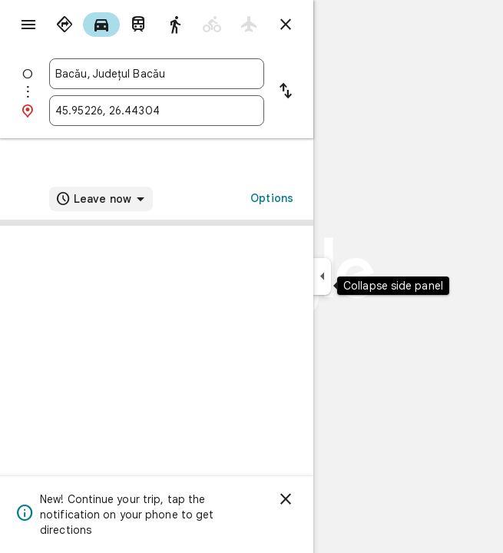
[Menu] (28, 24)
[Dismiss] (285, 499)
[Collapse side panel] (322, 276)
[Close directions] (286, 24)
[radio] (64, 24)
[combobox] (156, 73)
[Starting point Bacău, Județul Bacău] (156, 74)
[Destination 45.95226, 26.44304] (156, 110)
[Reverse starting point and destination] (285, 92)
